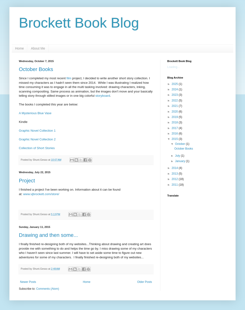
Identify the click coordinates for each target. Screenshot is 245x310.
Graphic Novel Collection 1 (37, 130)
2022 (175, 100)
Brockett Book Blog (79, 23)
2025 (175, 84)
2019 (175, 117)
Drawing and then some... (48, 235)
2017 (175, 128)
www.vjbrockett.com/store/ (41, 194)
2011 (175, 184)
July (178, 155)
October (180, 144)
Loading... (173, 67)
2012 (175, 179)
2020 (175, 111)
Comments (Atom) (47, 288)
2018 (175, 122)
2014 (175, 168)
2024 (175, 89)
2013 (175, 173)
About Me (38, 48)
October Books (36, 69)
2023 (175, 94)
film (68, 78)
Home (19, 48)
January (180, 161)
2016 (175, 133)
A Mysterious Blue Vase (35, 113)
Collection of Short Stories (37, 148)
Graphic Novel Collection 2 (37, 139)
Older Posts (144, 282)
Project (27, 181)
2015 (175, 139)
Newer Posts (28, 282)
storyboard (102, 95)
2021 (175, 106)
